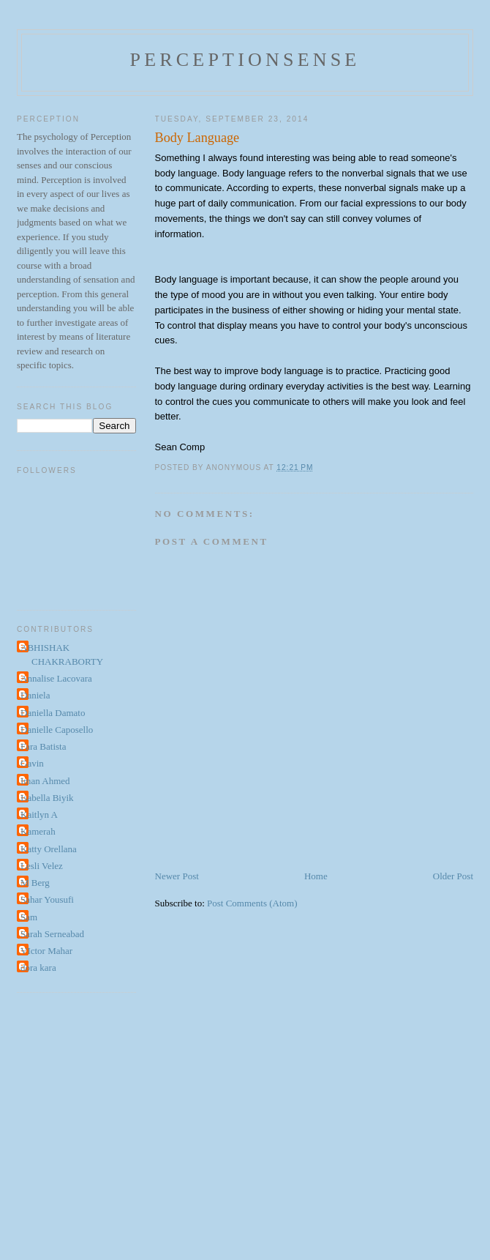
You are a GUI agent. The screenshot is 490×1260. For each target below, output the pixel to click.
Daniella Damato (52, 712)
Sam (28, 917)
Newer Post (177, 876)
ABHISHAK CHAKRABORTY (61, 655)
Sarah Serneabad (52, 933)
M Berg (35, 882)
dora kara (38, 967)
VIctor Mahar (46, 950)
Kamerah (38, 831)
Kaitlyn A (39, 814)
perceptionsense (245, 59)
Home (316, 876)
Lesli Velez (41, 865)
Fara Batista (43, 746)
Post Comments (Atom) (252, 903)
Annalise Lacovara (56, 678)
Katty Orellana (48, 848)
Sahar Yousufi (47, 899)
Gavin (32, 763)
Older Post (453, 876)
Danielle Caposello (56, 729)
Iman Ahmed (45, 780)
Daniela (35, 695)
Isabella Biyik (47, 797)
